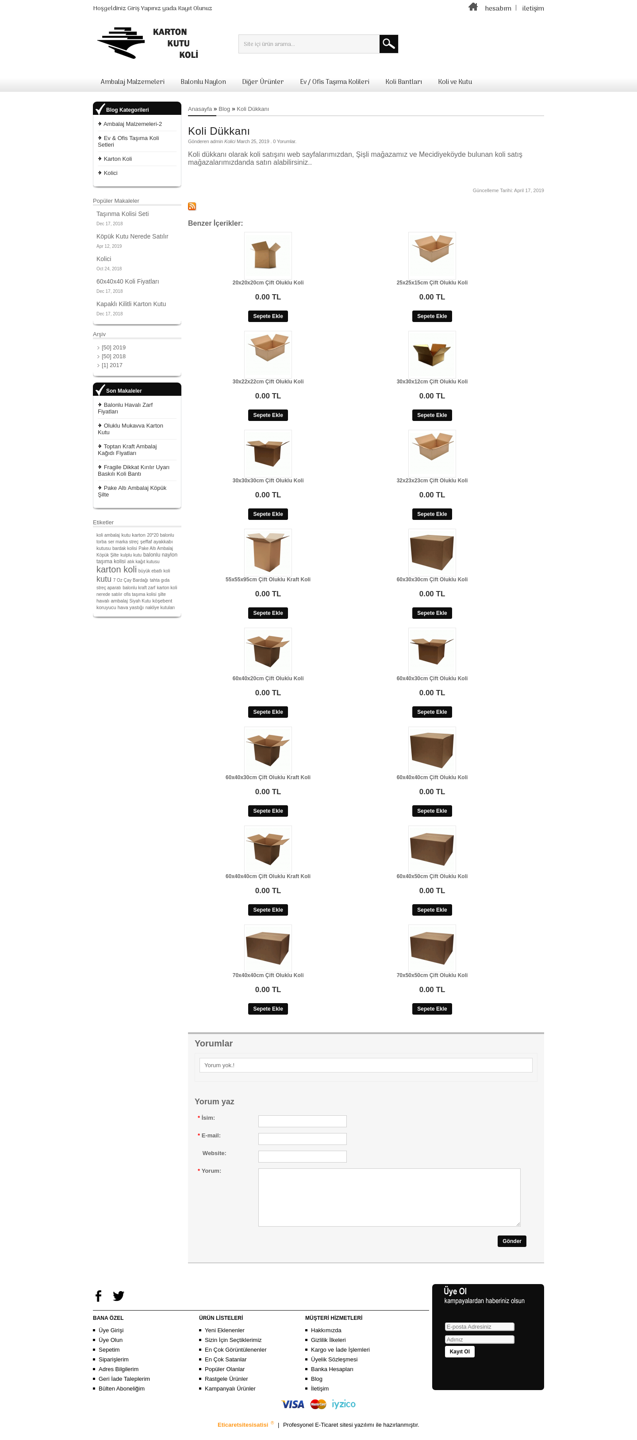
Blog (224, 109)
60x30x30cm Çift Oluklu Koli (432, 579)
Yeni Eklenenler (225, 1341)
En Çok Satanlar (226, 1370)
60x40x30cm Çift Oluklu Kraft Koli (268, 777)
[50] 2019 (114, 347)
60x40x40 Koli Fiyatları (127, 281)
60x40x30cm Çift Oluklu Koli (432, 678)
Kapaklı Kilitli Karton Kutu (131, 303)
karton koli (116, 569)
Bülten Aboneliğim (122, 1399)
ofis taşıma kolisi (140, 594)
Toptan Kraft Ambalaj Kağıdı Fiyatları (127, 449)
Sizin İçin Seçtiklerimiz (233, 1350)
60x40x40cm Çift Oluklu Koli (432, 777)
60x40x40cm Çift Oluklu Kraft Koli (268, 876)
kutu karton (133, 535)
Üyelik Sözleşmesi (334, 1370)
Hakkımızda (326, 1341)
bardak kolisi (124, 548)
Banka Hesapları (332, 1379)
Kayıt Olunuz (195, 9)
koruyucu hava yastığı (120, 607)
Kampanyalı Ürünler (230, 1399)
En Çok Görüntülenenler (235, 1360)
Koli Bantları (403, 82)
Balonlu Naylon (203, 82)
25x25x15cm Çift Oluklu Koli (432, 283)
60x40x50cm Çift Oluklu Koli (432, 876)
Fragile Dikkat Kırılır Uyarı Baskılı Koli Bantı (133, 470)
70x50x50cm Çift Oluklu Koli (432, 975)
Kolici (111, 173)
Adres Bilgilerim (118, 1379)
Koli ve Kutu (455, 82)
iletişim (533, 9)
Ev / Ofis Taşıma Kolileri (334, 82)
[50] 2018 (114, 356)
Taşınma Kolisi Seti (122, 213)
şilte (162, 594)
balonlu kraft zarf (139, 587)
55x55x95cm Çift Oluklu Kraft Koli (268, 579)
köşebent (163, 600)
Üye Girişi (111, 1341)
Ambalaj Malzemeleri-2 (133, 124)
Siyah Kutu (140, 601)
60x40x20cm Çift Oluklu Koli (268, 678)
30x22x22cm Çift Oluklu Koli (268, 382)
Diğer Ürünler (263, 82)
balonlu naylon (160, 555)
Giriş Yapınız (144, 9)
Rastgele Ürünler (226, 1389)
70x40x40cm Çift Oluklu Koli (268, 975)
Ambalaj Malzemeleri (133, 82)
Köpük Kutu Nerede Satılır (132, 236)
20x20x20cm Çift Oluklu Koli (268, 283)
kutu (103, 579)
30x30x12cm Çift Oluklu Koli (432, 382)
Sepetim (109, 1360)
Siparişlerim (114, 1370)
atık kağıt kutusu (143, 561)
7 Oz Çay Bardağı (130, 580)
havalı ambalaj (112, 600)
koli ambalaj (108, 535)
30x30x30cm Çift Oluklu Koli (268, 480)
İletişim (320, 1399)
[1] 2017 (112, 365)
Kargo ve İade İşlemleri (340, 1360)
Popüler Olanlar (225, 1379)
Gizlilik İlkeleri (328, 1350)
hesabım (498, 9)
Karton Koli (118, 158)
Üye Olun (111, 1350)
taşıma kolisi (111, 561)
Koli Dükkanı (253, 109)
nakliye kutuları (160, 607)
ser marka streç (123, 541)
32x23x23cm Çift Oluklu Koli (432, 480)
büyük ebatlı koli (154, 570)
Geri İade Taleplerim (124, 1389)
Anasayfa (200, 109)
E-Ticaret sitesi (334, 1435)
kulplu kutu (131, 555)
